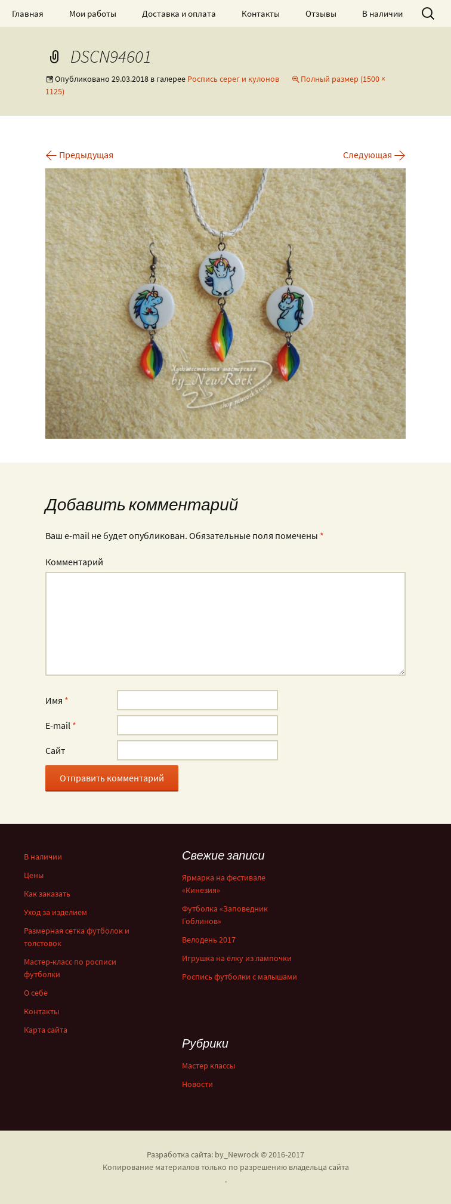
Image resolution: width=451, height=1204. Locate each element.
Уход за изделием (55, 912)
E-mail (60, 725)
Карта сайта (45, 1029)
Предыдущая (79, 155)
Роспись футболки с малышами (239, 976)
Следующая (374, 155)
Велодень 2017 (209, 939)
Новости (197, 1084)
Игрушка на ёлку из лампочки (237, 958)
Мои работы (92, 13)
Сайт (55, 750)
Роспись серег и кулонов (233, 78)
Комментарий (74, 562)
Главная (28, 13)
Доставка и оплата (179, 13)
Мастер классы (208, 1065)
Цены (34, 875)
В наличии (382, 13)
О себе (36, 992)
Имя (57, 700)
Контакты (261, 13)
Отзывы (320, 13)
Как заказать (47, 893)
